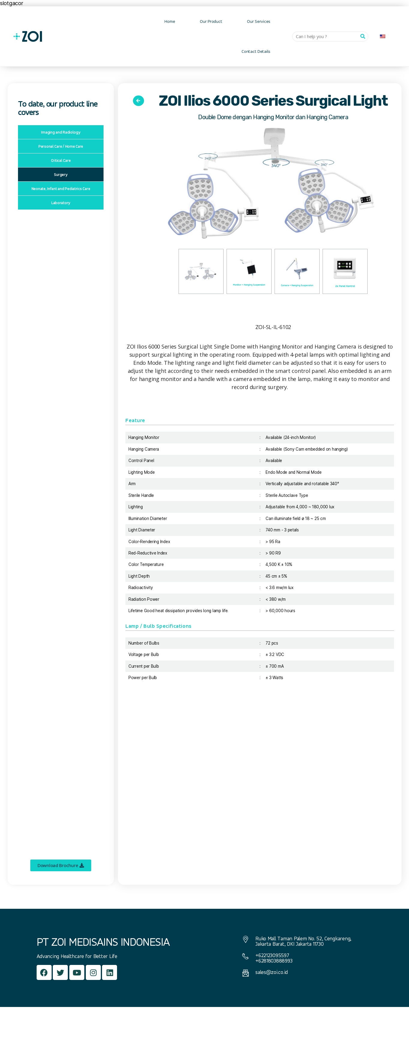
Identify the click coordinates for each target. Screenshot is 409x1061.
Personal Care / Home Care (60, 146)
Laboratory (60, 202)
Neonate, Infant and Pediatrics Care (61, 188)
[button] (60, 865)
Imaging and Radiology (60, 132)
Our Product (211, 21)
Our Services (258, 21)
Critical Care (61, 160)
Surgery (60, 174)
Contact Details (256, 51)
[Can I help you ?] (363, 36)
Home (169, 21)
